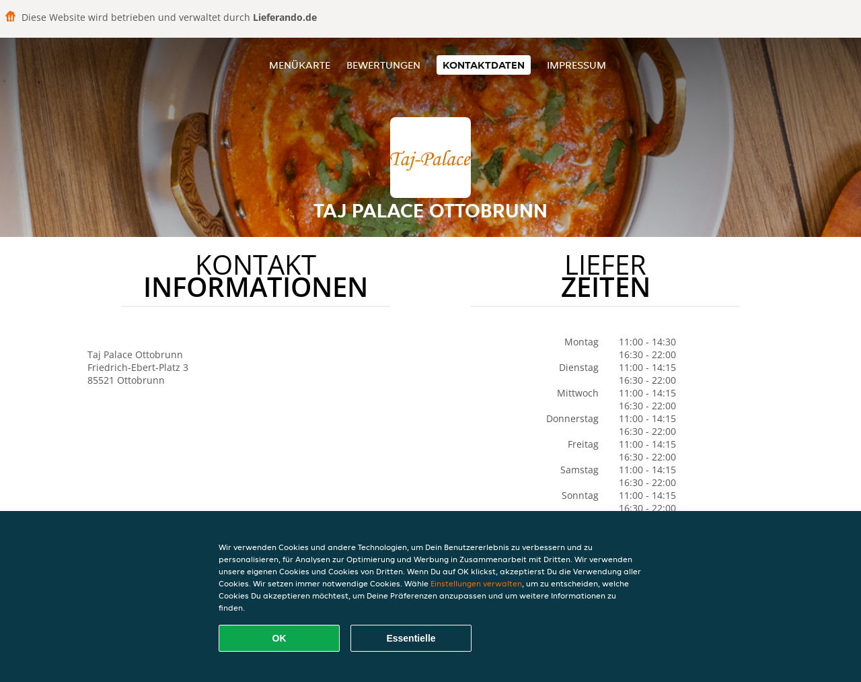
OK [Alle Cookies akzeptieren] (279, 638)
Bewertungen (383, 65)
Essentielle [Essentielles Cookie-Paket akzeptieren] (410, 638)
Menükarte (299, 65)
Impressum (576, 65)
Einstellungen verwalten (476, 583)
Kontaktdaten (484, 65)
